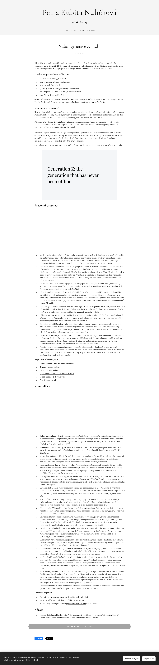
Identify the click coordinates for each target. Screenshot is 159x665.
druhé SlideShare (84, 615)
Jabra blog (80, 618)
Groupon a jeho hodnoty (49, 370)
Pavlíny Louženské (42, 102)
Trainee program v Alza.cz (50, 367)
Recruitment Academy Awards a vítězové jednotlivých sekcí (64, 597)
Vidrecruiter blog (109, 615)
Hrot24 (43, 615)
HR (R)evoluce (61, 66)
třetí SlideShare (92, 618)
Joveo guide (96, 615)
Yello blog (72, 615)
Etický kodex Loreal (48, 380)
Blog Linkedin (61, 615)
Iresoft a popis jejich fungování (52, 377)
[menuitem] (75, 31)
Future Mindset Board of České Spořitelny (56, 364)
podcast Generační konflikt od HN (68, 99)
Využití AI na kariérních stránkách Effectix (57, 374)
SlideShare (51, 615)
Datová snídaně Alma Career (63, 618)
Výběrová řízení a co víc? (76, 604)
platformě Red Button (97, 102)
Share (39, 638)
